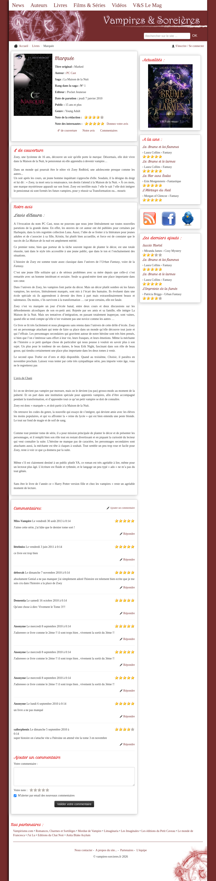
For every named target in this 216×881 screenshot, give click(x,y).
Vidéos (119, 5)
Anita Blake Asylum (78, 835)
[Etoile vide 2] (35, 790)
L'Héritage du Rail (156, 190)
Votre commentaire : (26, 763)
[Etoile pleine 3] (94, 117)
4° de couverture (67, 130)
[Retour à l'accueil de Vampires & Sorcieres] (40, 26)
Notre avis (88, 130)
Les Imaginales (130, 831)
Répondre (127, 533)
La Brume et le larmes (159, 161)
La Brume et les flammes (160, 147)
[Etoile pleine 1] (86, 117)
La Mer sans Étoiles (156, 176)
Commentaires (108, 130)
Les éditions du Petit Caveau (158, 831)
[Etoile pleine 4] (98, 117)
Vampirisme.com (23, 831)
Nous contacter (83, 850)
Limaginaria (111, 831)
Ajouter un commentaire (121, 507)
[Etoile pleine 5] (102, 123)
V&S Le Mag (147, 5)
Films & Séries (89, 5)
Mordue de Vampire (89, 831)
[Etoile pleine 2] (90, 117)
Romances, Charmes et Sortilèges (55, 831)
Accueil (23, 46)
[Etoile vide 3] (39, 790)
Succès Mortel (152, 245)
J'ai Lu (31, 835)
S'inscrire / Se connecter (188, 46)
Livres (60, 5)
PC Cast (71, 73)
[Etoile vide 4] (43, 790)
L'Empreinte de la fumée (159, 288)
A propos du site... (106, 850)
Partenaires (126, 850)
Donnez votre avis (117, 123)
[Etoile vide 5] (102, 117)
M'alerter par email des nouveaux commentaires (44, 795)
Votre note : (20, 790)
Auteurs (38, 5)
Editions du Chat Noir (51, 835)
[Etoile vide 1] (31, 790)
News (18, 5)
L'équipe (141, 850)
